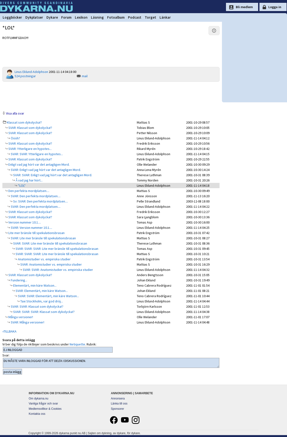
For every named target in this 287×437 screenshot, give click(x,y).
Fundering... (18, 280)
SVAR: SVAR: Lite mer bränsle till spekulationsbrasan (49, 243)
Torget (150, 17)
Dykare (52, 17)
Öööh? (15, 138)
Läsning (97, 17)
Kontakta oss (37, 413)
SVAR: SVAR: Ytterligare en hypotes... (36, 154)
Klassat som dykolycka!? (24, 122)
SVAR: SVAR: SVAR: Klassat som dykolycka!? (43, 312)
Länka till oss (119, 403)
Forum (66, 17)
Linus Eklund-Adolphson (31, 72)
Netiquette (77, 344)
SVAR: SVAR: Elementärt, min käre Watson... (48, 296)
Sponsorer (117, 408)
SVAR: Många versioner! (27, 322)
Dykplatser (34, 17)
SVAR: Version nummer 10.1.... (31, 227)
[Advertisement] (111, 96)
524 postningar (25, 76)
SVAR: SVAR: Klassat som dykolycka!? (36, 306)
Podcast (134, 17)
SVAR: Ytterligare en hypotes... (30, 149)
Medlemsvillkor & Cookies (45, 408)
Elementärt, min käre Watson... (34, 285)
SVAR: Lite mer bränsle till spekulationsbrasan (43, 238)
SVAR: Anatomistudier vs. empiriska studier (51, 264)
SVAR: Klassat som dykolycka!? (30, 128)
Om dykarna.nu (38, 398)
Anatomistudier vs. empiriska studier (44, 259)
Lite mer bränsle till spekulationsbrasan (36, 233)
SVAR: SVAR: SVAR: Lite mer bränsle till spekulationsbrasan (56, 248)
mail (85, 76)
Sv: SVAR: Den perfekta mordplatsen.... (40, 201)
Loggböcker (12, 17)
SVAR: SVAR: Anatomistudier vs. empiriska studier (57, 270)
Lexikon (81, 17)
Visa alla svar (15, 113)
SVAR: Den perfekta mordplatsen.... (35, 196)
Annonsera (118, 398)
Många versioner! (20, 317)
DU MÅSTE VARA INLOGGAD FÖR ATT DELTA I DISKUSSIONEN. (111, 363)
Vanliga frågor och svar (43, 403)
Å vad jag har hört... (29, 180)
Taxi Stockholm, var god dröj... (41, 301)
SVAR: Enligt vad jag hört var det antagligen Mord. (45, 170)
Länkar (165, 17)
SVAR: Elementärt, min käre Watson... (41, 291)
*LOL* (21, 185)
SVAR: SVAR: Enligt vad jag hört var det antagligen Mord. (52, 175)
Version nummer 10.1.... (24, 222)
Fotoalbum (116, 17)
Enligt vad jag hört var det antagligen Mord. (39, 164)
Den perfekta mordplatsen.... (28, 191)
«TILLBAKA (9, 331)
